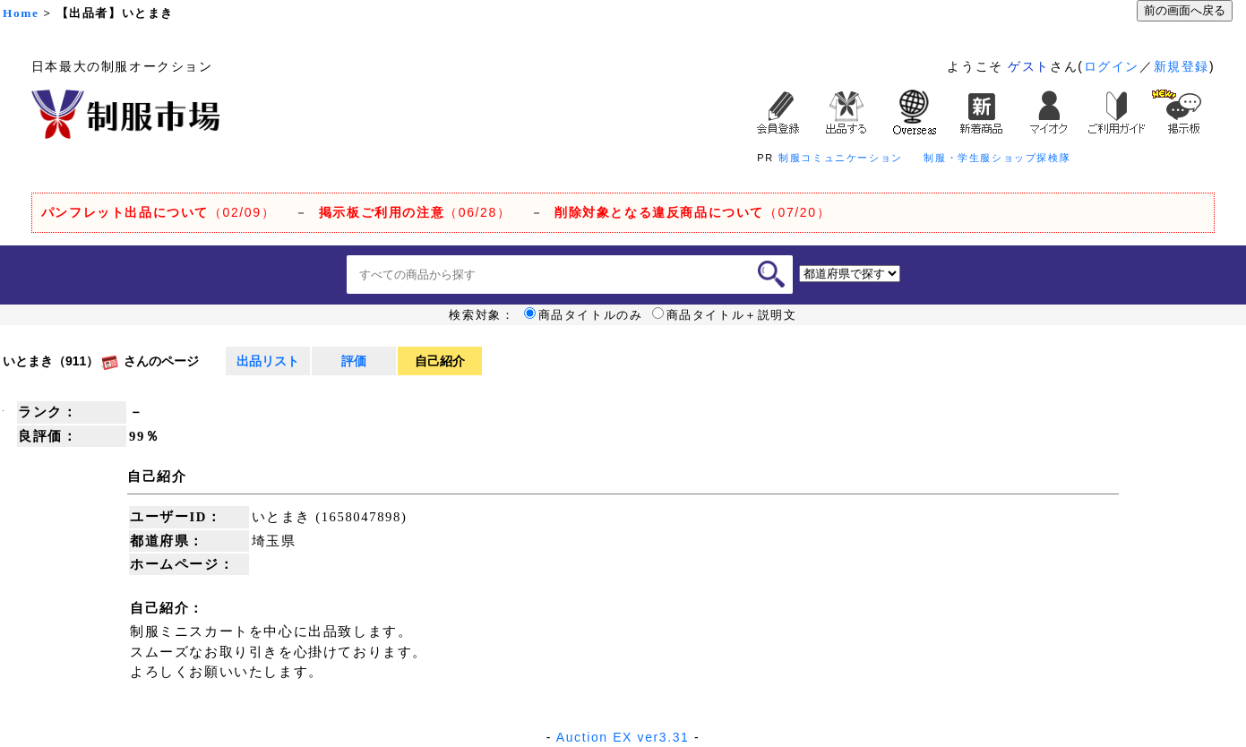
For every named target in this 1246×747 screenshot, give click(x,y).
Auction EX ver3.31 (623, 737)
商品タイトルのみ (583, 315)
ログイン (1111, 66)
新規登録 (1181, 66)
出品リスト (267, 361)
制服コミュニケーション (840, 157)
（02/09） (158, 212)
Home (21, 13)
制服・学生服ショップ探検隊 (997, 157)
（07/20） (692, 212)
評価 (353, 361)
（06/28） (415, 212)
